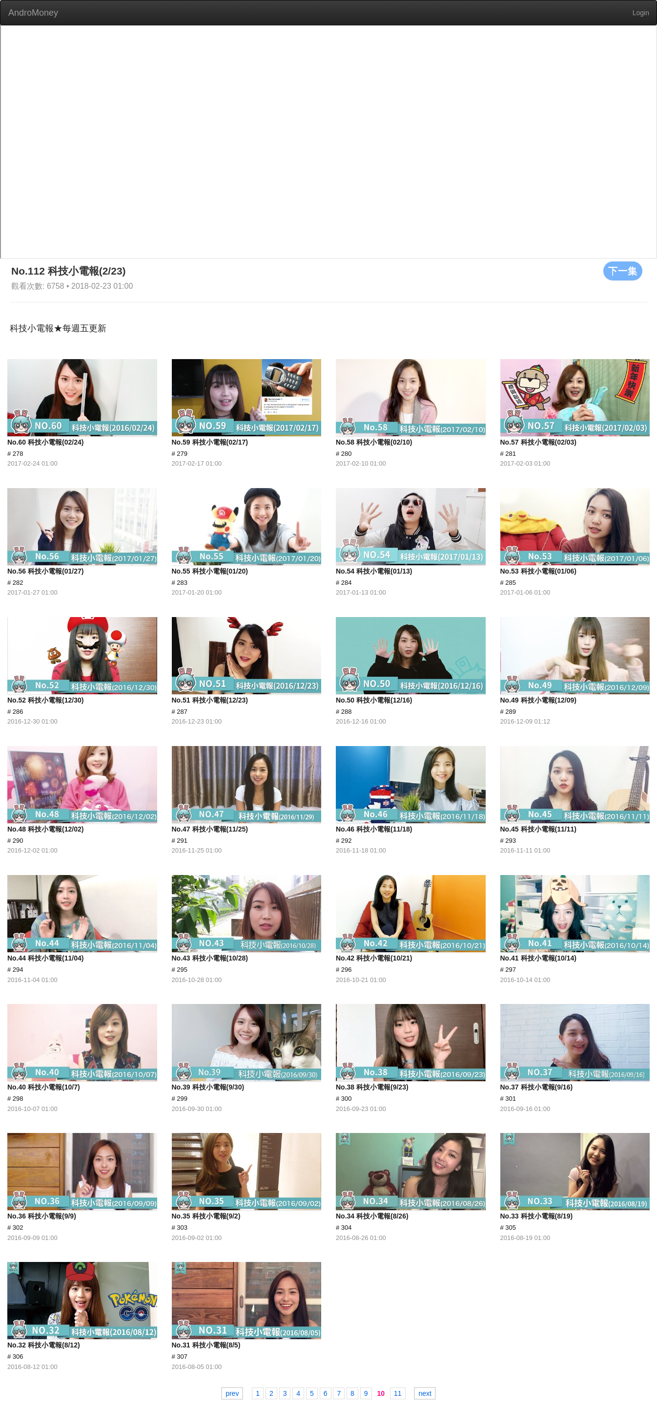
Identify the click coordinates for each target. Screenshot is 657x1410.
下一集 (622, 270)
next (424, 1393)
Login (641, 13)
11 (398, 1393)
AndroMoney (33, 13)
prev (232, 1393)
